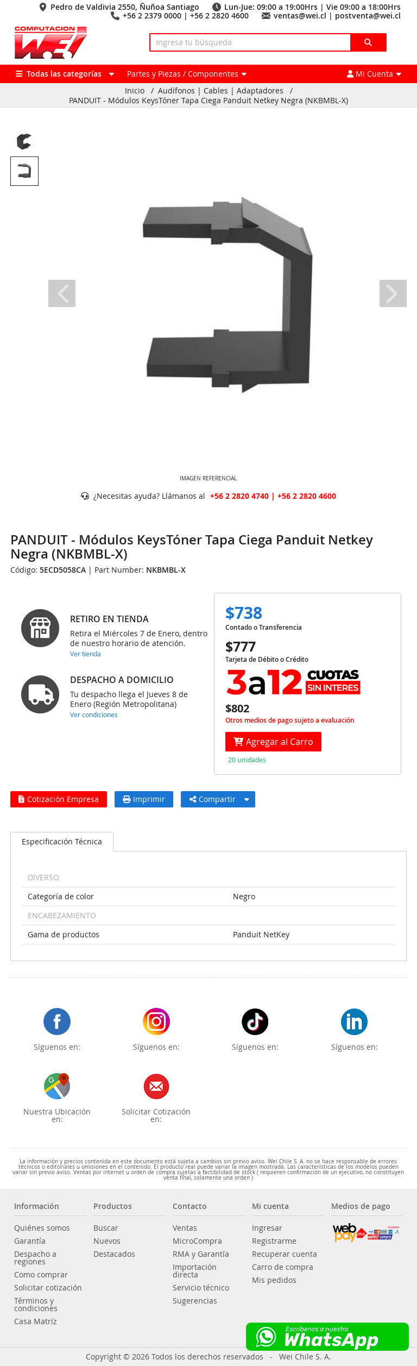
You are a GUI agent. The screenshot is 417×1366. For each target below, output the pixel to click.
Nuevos (107, 1241)
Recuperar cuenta (284, 1254)
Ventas (185, 1228)
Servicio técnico (201, 1288)
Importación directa (195, 1271)
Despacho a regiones (35, 1257)
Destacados (114, 1254)
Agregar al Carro (273, 742)
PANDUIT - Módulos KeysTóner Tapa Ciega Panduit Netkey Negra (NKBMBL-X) (208, 100)
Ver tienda (85, 653)
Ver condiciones (94, 714)
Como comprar (41, 1275)
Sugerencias (195, 1301)
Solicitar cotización (48, 1288)
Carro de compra (282, 1267)
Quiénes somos (42, 1228)
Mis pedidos (274, 1280)
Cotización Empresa (58, 799)
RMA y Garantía (201, 1254)
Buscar (105, 1228)
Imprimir (144, 799)
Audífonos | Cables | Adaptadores (220, 91)
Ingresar (267, 1228)
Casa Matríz (35, 1321)
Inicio (134, 91)
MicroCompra (197, 1241)
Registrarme (274, 1241)
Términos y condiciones (36, 1304)
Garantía (30, 1241)
